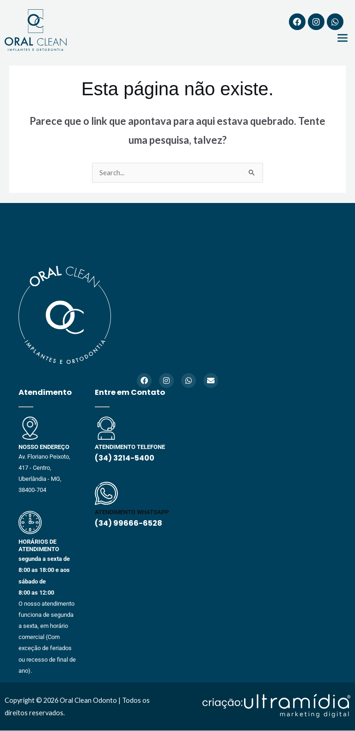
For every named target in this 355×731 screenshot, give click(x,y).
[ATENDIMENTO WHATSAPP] (106, 493)
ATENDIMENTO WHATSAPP (132, 512)
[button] (342, 38)
